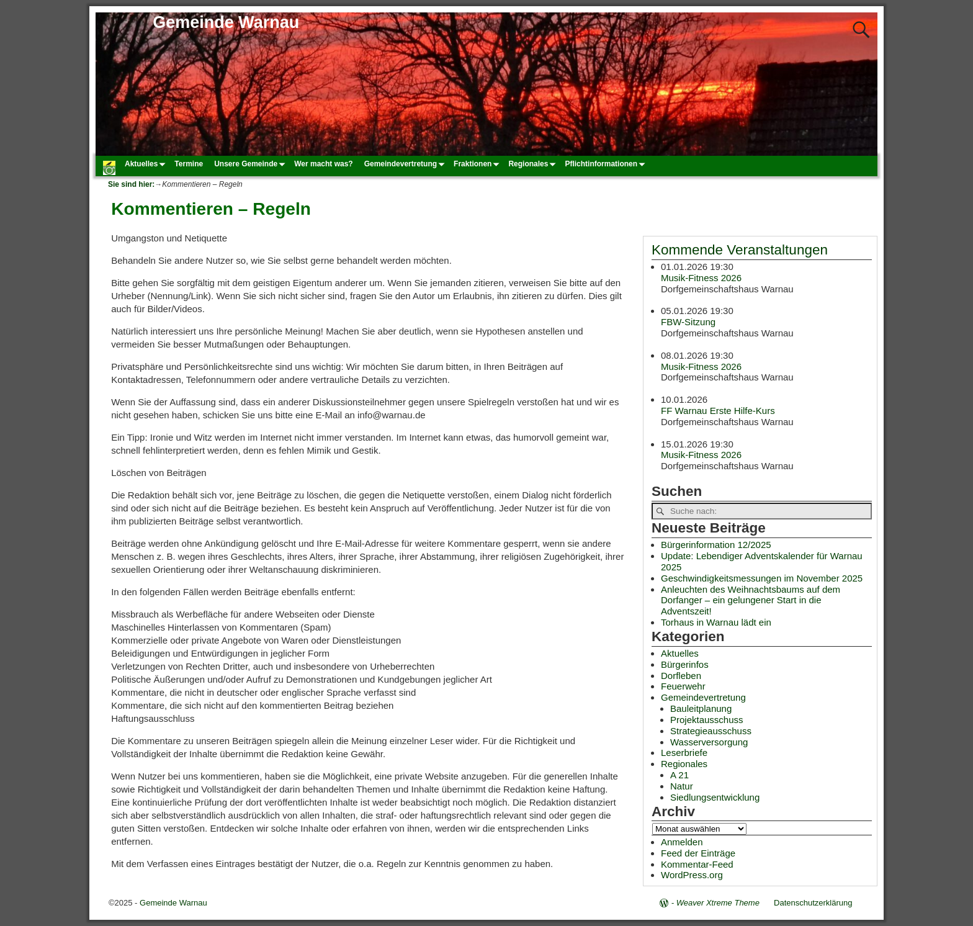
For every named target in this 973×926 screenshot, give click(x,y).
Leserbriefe (684, 752)
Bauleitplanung (701, 708)
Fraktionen (478, 164)
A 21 (679, 775)
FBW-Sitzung (688, 322)
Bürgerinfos (685, 664)
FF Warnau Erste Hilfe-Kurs (718, 410)
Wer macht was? (323, 164)
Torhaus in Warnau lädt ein (716, 622)
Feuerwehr (683, 686)
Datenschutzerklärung (813, 902)
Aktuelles (147, 164)
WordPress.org (692, 875)
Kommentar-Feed (697, 864)
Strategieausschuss (710, 731)
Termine (188, 164)
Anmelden (682, 842)
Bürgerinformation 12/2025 (716, 544)
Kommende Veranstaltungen (740, 250)
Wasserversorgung (709, 742)
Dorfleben (681, 675)
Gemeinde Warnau (226, 22)
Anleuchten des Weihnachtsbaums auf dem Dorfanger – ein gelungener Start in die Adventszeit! (750, 600)
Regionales (533, 164)
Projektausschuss (706, 719)
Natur (681, 786)
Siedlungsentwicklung (715, 797)
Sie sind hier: (131, 184)
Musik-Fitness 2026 (701, 277)
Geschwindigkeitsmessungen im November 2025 (762, 578)
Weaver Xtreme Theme (718, 902)
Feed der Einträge (698, 853)
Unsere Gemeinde (251, 164)
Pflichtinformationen (606, 164)
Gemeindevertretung (406, 164)
